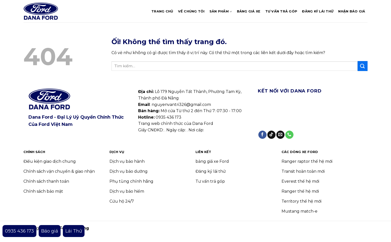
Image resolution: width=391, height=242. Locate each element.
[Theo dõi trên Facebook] (262, 135)
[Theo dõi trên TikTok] (271, 135)
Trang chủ (162, 11)
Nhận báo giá (351, 11)
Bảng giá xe (249, 11)
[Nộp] (363, 66)
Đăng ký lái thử (317, 11)
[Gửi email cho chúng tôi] (280, 135)
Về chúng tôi (191, 11)
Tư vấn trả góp (281, 11)
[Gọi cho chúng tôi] (289, 135)
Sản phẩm (220, 11)
